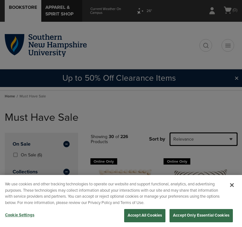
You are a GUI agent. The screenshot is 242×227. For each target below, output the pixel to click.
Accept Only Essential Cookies (201, 215)
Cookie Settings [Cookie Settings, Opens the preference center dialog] (19, 215)
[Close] (232, 185)
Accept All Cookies (145, 215)
